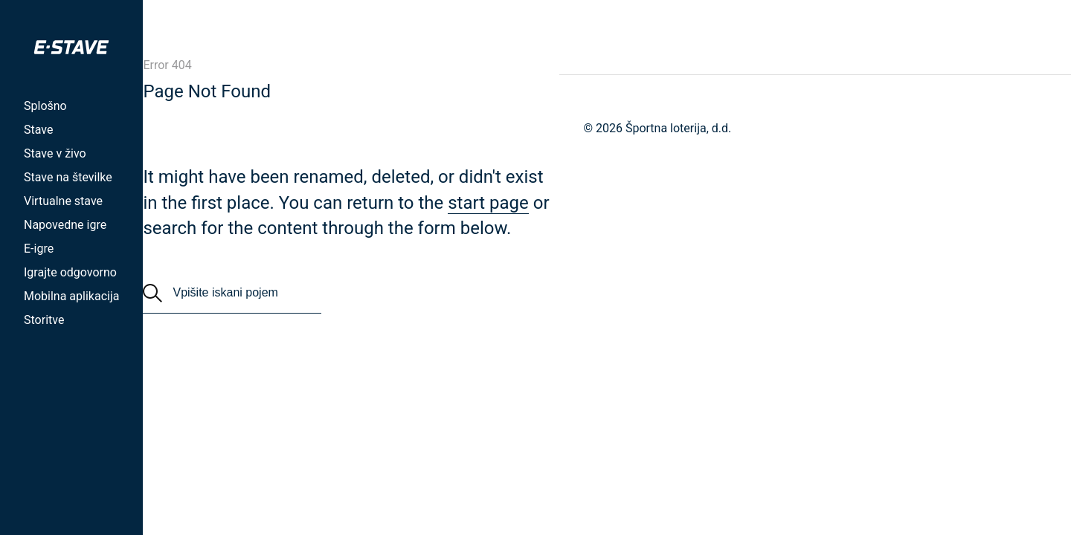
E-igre (39, 248)
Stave (38, 130)
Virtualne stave (63, 201)
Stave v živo (55, 153)
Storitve (44, 320)
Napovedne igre (65, 225)
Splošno (45, 106)
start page (488, 202)
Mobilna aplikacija (71, 296)
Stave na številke (68, 177)
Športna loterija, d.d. (678, 128)
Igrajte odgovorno (70, 272)
